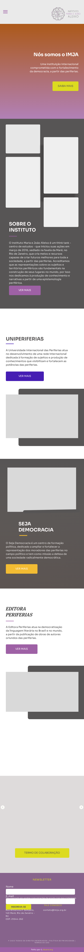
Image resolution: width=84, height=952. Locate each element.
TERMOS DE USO (42, 943)
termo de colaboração (42, 852)
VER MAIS (25, 290)
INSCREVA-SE (18, 906)
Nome (9, 886)
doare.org (48, 949)
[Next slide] (81, 807)
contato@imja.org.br (54, 910)
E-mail (10, 896)
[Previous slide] (3, 807)
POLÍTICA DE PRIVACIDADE (61, 941)
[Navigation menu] (5, 11)
